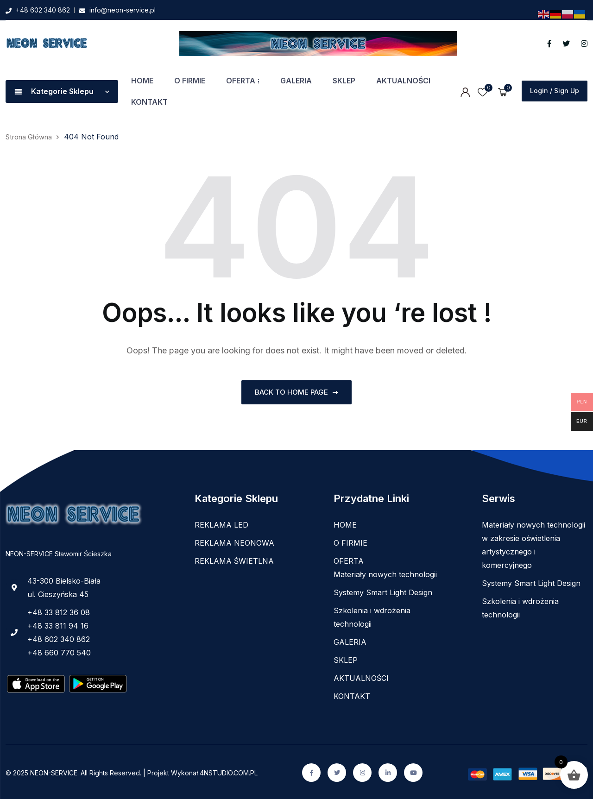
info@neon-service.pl (122, 10)
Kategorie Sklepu (61, 91)
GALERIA (296, 80)
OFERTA (240, 80)
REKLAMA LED (221, 523)
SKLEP (344, 80)
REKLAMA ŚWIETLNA (234, 559)
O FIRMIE (189, 80)
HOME (142, 80)
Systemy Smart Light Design (383, 591)
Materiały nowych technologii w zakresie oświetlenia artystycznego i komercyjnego (533, 543)
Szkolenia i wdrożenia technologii (372, 615)
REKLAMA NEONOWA (234, 541)
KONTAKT (149, 102)
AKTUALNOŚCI (403, 80)
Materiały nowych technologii (385, 573)
